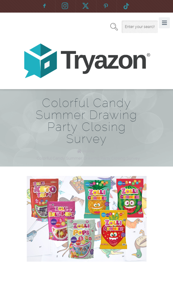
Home (89, 151)
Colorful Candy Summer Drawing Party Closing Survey (88, 158)
